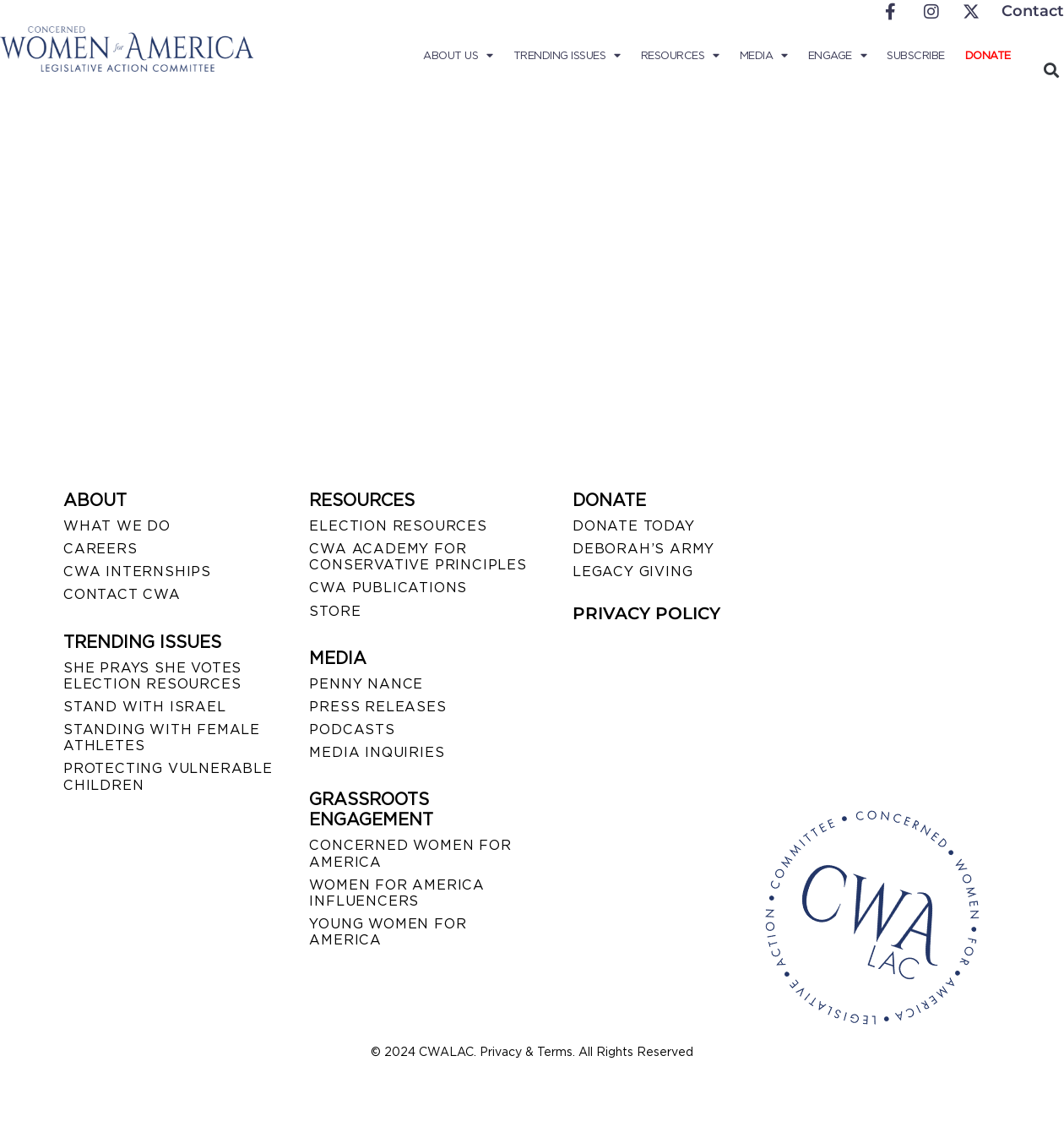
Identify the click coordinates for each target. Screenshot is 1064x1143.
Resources (680, 56)
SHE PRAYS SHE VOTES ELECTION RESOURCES (152, 676)
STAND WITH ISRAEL (144, 707)
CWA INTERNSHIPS (137, 571)
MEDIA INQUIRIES (376, 752)
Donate (988, 55)
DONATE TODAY (634, 526)
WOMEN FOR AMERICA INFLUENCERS (397, 893)
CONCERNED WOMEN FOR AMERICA (410, 853)
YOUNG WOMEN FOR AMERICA (387, 932)
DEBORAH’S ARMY (643, 549)
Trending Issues (567, 56)
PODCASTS (351, 729)
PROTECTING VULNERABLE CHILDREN (168, 776)
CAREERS (100, 549)
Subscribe (916, 55)
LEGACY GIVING (632, 571)
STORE (335, 611)
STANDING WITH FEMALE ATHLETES (161, 737)
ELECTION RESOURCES (397, 526)
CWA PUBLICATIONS (388, 588)
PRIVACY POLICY (646, 613)
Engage (837, 56)
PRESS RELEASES (377, 707)
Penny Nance (366, 684)
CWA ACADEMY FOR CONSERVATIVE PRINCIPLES (417, 557)
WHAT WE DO (117, 526)
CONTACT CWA (122, 594)
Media (764, 56)
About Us (458, 56)
